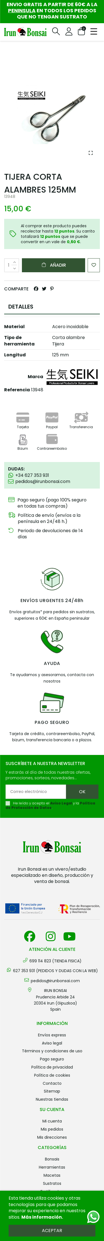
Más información (41, 1217)
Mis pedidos (52, 1129)
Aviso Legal (61, 803)
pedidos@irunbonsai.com (55, 981)
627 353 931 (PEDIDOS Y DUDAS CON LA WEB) (55, 971)
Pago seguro (52, 1059)
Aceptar (52, 1230)
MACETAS (52, 1175)
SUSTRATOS (52, 1183)
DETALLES (20, 307)
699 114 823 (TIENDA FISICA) (55, 961)
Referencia (17, 390)
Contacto (52, 1083)
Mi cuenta (52, 1121)
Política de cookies (52, 1075)
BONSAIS (52, 1159)
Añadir (53, 265)
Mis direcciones (52, 1137)
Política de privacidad (52, 1067)
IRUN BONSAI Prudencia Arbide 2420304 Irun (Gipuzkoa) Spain (55, 1000)
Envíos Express (52, 1035)
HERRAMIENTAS (52, 1167)
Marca (35, 377)
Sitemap (52, 1091)
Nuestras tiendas (52, 1099)
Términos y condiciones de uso (52, 1051)
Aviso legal (52, 1043)
